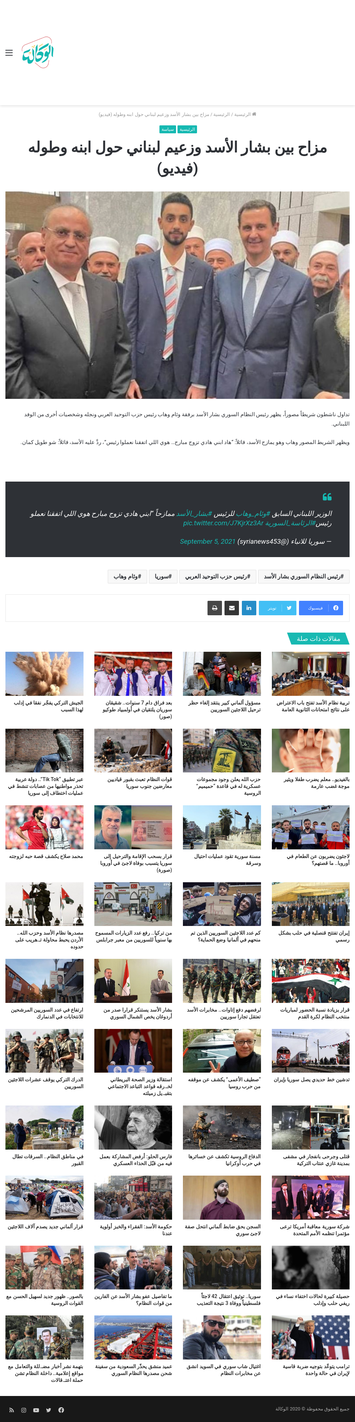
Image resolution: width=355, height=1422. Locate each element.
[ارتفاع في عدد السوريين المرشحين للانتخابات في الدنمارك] (44, 981)
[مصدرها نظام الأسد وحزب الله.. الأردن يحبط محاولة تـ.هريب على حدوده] (44, 904)
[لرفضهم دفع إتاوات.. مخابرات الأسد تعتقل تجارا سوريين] (222, 981)
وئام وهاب (126, 576)
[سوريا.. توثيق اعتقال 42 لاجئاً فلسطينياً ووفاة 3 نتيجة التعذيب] (222, 1268)
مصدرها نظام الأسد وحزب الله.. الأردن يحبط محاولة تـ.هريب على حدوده (49, 939)
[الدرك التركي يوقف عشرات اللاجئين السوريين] (44, 1051)
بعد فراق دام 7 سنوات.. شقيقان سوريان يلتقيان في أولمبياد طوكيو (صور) (137, 709)
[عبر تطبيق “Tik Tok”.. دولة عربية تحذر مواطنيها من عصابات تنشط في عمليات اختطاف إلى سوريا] (44, 751)
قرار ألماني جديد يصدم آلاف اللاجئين (45, 1226)
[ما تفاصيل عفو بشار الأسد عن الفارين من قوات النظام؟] (133, 1268)
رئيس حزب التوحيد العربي (216, 576)
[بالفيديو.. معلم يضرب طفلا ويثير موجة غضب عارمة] (311, 751)
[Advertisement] (203, 54)
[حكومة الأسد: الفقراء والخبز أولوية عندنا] (133, 1198)
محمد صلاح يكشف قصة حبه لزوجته (46, 856)
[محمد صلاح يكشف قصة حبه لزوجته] (44, 827)
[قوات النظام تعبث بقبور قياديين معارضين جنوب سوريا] (133, 750)
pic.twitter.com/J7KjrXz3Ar (223, 523)
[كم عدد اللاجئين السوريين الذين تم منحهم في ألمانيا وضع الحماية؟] (222, 904)
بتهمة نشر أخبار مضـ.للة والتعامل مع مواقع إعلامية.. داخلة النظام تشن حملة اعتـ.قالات (45, 1373)
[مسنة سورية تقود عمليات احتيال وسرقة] (222, 827)
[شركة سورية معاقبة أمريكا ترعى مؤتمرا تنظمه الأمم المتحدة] (311, 1198)
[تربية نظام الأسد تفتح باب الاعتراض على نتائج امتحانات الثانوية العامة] (311, 674)
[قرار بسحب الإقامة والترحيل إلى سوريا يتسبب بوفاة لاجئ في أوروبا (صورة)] (133, 827)
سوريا (161, 576)
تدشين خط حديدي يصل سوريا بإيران (312, 1079)
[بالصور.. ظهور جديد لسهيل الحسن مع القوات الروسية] (44, 1268)
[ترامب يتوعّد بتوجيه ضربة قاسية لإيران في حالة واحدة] (311, 1337)
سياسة (168, 129)
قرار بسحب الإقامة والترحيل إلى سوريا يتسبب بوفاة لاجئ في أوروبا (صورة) (136, 863)
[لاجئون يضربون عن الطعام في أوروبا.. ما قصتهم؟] (311, 827)
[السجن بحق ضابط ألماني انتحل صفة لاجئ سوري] (222, 1198)
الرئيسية (245, 114)
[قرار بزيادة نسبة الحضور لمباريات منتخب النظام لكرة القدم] (311, 981)
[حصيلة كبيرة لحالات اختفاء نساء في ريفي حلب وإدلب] (311, 1268)
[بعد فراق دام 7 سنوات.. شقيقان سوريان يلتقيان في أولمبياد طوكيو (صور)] (133, 674)
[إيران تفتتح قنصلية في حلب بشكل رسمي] (311, 904)
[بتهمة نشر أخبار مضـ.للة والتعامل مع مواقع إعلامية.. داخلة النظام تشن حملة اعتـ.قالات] (44, 1337)
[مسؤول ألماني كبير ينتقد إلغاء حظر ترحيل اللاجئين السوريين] (222, 674)
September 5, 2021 (208, 541)
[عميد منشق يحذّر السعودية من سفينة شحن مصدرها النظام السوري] (133, 1337)
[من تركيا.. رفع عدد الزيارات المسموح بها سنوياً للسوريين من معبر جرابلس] (133, 904)
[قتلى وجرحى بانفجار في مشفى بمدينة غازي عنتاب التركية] (311, 1128)
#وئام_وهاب (253, 513)
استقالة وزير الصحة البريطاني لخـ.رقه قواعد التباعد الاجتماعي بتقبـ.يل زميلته (140, 1086)
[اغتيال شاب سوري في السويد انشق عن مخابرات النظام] (222, 1337)
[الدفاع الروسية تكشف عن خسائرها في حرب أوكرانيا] (222, 1128)
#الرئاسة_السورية (290, 523)
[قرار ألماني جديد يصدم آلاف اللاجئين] (44, 1198)
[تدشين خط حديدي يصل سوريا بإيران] (311, 1051)
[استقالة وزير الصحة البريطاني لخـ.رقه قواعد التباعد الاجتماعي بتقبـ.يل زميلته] (133, 1051)
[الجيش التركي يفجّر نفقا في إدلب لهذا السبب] (44, 674)
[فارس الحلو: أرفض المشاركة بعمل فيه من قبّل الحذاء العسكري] (133, 1128)
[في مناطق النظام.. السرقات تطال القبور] (44, 1128)
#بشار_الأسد (194, 513)
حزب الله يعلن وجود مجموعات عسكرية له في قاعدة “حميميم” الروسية (228, 786)
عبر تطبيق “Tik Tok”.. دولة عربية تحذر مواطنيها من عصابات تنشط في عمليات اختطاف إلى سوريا (45, 786)
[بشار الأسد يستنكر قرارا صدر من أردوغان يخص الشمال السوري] (133, 981)
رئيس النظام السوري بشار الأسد (302, 576)
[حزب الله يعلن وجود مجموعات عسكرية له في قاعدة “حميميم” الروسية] (222, 751)
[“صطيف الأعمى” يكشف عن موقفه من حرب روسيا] (222, 1051)
